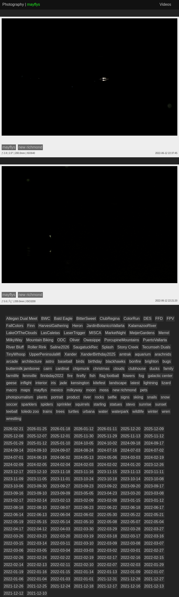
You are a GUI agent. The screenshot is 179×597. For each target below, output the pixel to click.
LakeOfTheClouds (21, 333)
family (169, 369)
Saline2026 (59, 347)
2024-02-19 (154, 457)
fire (70, 376)
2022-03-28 (130, 529)
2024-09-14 (13, 450)
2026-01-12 (84, 429)
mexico (57, 390)
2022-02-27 (154, 550)
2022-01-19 (13, 572)
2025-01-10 (60, 443)
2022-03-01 (130, 550)
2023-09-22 (107, 486)
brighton (152, 361)
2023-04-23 (107, 493)
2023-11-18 (60, 472)
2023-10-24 (84, 479)
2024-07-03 (130, 450)
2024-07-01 (13, 457)
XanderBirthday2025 (98, 354)
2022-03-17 (130, 536)
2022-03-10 (84, 543)
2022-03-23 (37, 536)
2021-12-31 (107, 579)
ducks (155, 369)
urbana (89, 411)
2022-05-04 (154, 522)
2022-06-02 (84, 515)
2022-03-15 (13, 543)
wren (166, 411)
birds (80, 361)
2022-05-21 (154, 515)
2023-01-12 (154, 500)
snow (165, 397)
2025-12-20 (130, 429)
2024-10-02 (107, 443)
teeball (11, 411)
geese (11, 383)
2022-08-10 (37, 507)
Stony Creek (127, 347)
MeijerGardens (141, 333)
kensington (80, 383)
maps (25, 390)
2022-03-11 (60, 543)
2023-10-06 (13, 486)
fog (141, 376)
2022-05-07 (130, 522)
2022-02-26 (13, 558)
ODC (61, 340)
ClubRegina (110, 318)
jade (63, 383)
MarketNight (115, 333)
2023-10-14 (130, 479)
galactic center (160, 376)
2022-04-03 (60, 529)
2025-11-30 (84, 436)
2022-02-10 (84, 565)
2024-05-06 (107, 457)
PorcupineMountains (121, 340)
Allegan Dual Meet (21, 318)
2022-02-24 (37, 558)
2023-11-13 (130, 472)
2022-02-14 (13, 565)
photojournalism (19, 397)
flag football (109, 376)
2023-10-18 (107, 479)
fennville (30, 376)
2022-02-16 (130, 558)
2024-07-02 (154, 450)
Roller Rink (37, 347)
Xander (71, 354)
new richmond (124, 390)
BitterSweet (86, 318)
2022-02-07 (107, 565)
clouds (118, 369)
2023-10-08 (154, 479)
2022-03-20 (60, 536)
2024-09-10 (37, 450)
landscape (118, 383)
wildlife (138, 411)
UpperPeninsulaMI (45, 354)
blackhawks (115, 361)
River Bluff (15, 347)
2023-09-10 (37, 493)
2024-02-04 (60, 465)
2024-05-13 (84, 457)
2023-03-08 (154, 493)
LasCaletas (50, 333)
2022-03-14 (37, 543)
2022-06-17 (154, 507)
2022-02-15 (154, 558)
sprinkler (64, 404)
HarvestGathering (53, 326)
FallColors (14, 326)
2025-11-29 (107, 436)
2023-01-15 (130, 500)
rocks (99, 397)
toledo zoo (30, 411)
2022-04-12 (37, 529)
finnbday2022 (51, 376)
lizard (166, 383)
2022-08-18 (13, 507)
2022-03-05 (37, 550)
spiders (47, 404)
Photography (13, 4)
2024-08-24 (84, 450)
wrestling (13, 419)
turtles (74, 411)
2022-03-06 (13, 550)
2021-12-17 (107, 586)
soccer (11, 404)
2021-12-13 (154, 586)
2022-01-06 (13, 579)
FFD (159, 318)
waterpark (120, 411)
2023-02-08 (107, 500)
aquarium (143, 354)
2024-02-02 (107, 465)
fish (92, 376)
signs (125, 397)
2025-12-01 (60, 436)
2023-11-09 (13, 479)
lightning (151, 383)
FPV (170, 318)
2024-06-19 (37, 457)
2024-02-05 (37, 465)
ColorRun (132, 318)
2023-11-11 (154, 472)
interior (41, 383)
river (87, 397)
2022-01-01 (84, 579)
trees (60, 411)
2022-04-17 (13, 529)
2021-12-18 (84, 586)
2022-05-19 (13, 522)
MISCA (95, 333)
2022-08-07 (60, 507)
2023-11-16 (84, 472)
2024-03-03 (130, 457)
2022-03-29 (107, 529)
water (103, 411)
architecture (32, 361)
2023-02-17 (13, 500)
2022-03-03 (84, 550)
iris (53, 383)
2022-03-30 (84, 529)
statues (116, 404)
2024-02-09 (13, 465)
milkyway (74, 390)
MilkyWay (14, 340)
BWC (45, 318)
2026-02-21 (13, 429)
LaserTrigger (74, 333)
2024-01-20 (130, 465)
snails (152, 397)
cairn (48, 369)
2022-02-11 (60, 565)
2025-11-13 (130, 436)
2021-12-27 (154, 579)
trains (47, 411)
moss (104, 390)
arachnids (163, 354)
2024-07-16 (107, 450)
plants (42, 397)
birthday (95, 361)
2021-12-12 (13, 593)
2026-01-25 (37, 429)
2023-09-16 (13, 493)
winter (153, 411)
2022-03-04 (60, 550)
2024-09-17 (154, 443)
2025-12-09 (154, 429)
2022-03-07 (154, 543)
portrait (57, 397)
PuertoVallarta (155, 340)
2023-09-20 (130, 486)
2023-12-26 (154, 465)
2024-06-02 (60, 457)
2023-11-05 (37, 479)
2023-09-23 (84, 486)
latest (134, 383)
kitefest (99, 383)
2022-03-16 (154, 536)
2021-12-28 (130, 579)
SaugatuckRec (85, 347)
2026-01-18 (60, 429)
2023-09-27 (60, 486)
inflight (25, 383)
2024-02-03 (84, 465)
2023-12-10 (37, 472)
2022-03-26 (13, 536)
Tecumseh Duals (156, 347)
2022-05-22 (130, 515)
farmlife (12, 376)
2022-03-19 (84, 536)
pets (143, 390)
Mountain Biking (39, 340)
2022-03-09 (107, 543)
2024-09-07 (60, 450)
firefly (80, 376)
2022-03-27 (154, 529)
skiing (138, 397)
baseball (65, 361)
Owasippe (92, 340)
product (73, 397)
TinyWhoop (15, 354)
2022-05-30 (107, 515)
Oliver (75, 340)
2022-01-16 (37, 572)
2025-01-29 (13, 443)
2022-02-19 (84, 558)
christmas (101, 369)
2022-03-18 (107, 536)
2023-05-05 (84, 493)
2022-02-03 (130, 565)
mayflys (40, 390)
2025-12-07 (37, 436)
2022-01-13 (107, 572)
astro (49, 361)
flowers (129, 376)
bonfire (135, 361)
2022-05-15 (37, 522)
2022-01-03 (60, 579)
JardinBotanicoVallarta (105, 326)
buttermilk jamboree (23, 369)
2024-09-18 (130, 443)
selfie (112, 397)
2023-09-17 (154, 486)
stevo (130, 404)
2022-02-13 (37, 565)
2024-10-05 (84, 443)
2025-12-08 (13, 436)
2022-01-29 (154, 565)
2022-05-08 (107, 522)
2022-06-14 (13, 515)
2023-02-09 (84, 500)
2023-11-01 (60, 479)
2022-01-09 (130, 572)
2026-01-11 (107, 429)
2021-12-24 (60, 586)
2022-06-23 (84, 507)
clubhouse (137, 369)
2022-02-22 (60, 558)
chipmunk (81, 369)
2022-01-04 (37, 579)
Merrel (164, 333)
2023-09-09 (60, 493)
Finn (31, 326)
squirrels (82, 404)
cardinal (62, 369)
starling (100, 404)
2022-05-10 (84, 522)
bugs (167, 361)
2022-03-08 (130, 543)
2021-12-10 (37, 593)
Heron (77, 326)
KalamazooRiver (142, 326)
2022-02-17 (107, 558)
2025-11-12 (154, 436)
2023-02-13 (60, 500)
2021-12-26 (13, 586)
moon (91, 390)
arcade (12, 361)
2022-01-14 (84, 572)
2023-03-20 (130, 493)
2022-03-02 (107, 550)
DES (147, 318)
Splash (108, 347)
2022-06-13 (37, 515)
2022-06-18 (130, 507)
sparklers (29, 404)
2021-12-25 (37, 586)
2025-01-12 (37, 443)
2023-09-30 (37, 486)
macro (11, 390)
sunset (160, 404)
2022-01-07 (154, 572)
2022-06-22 (107, 507)
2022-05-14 (60, 522)
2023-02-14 (37, 500)
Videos (165, 4)
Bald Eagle (63, 318)
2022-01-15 (60, 572)
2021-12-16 (130, 586)
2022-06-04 (60, 515)
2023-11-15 (107, 472)
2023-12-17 (13, 472)
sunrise (145, 404)
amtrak (125, 354)
